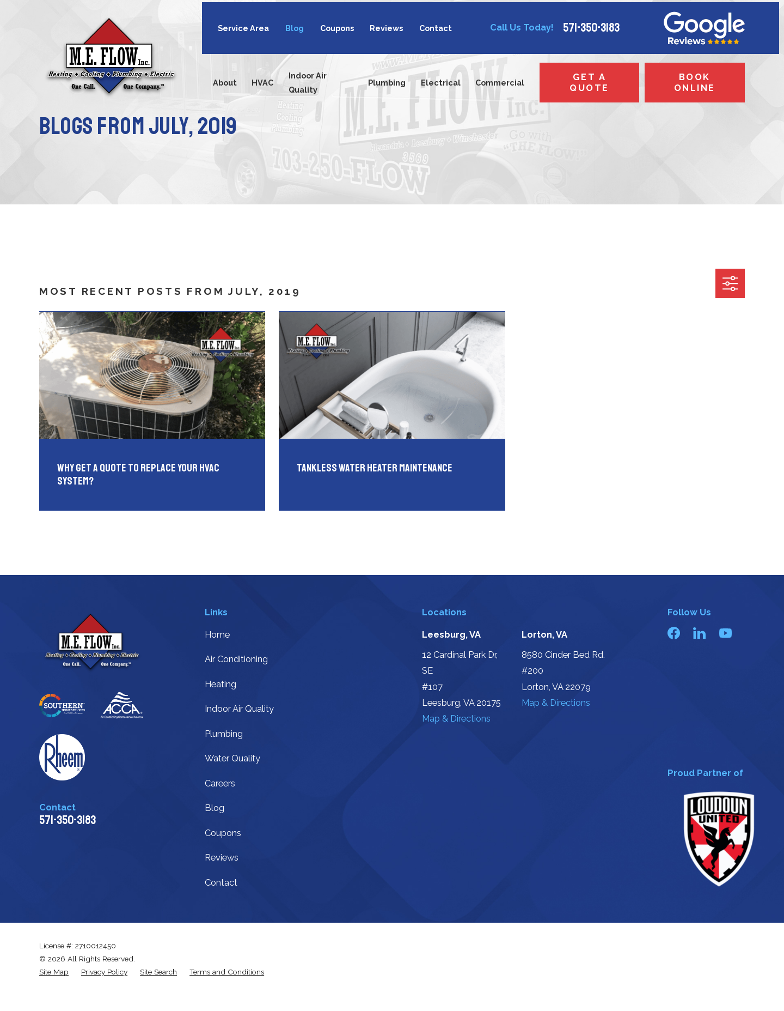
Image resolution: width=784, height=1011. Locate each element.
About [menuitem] (225, 82)
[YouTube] (725, 633)
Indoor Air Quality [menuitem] (308, 82)
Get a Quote (589, 82)
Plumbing (224, 734)
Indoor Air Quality (239, 709)
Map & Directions (456, 718)
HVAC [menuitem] (262, 82)
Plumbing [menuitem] (387, 82)
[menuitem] (54, 971)
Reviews (386, 28)
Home (217, 634)
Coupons (337, 28)
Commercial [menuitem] (499, 82)
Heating (220, 684)
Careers (220, 783)
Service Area (243, 28)
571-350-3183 (591, 28)
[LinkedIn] (699, 633)
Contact (435, 28)
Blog (294, 28)
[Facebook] (673, 633)
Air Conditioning (236, 659)
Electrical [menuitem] (441, 82)
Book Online (694, 82)
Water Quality (232, 758)
